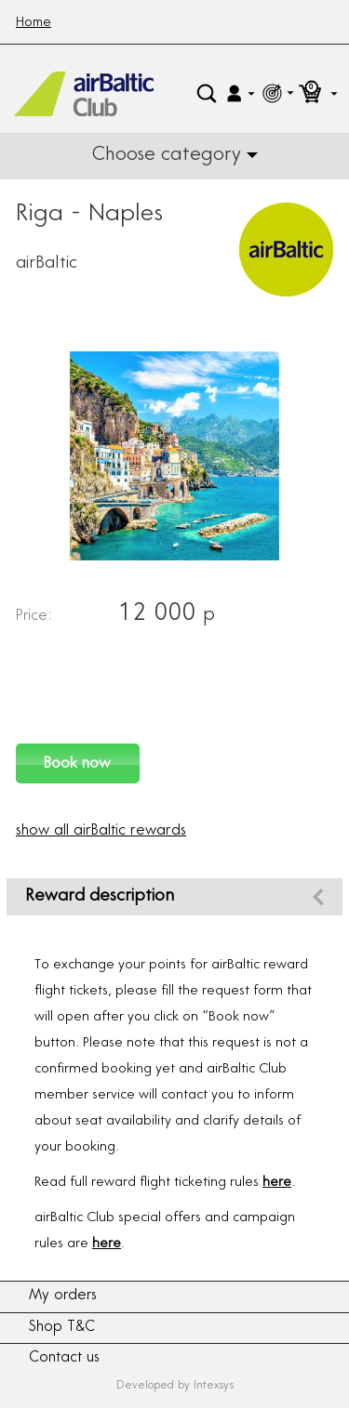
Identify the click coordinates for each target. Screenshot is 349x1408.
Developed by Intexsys (175, 1385)
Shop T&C (62, 1328)
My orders (63, 1296)
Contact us (64, 1358)
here (276, 1183)
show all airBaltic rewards (101, 830)
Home (33, 23)
